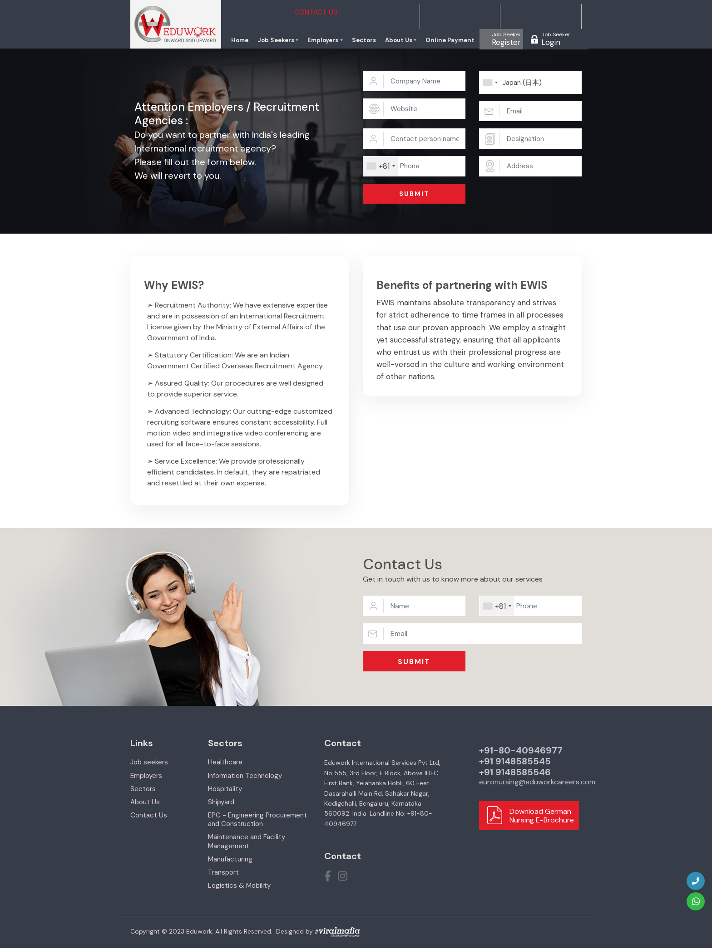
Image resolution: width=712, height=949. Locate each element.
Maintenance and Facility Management (246, 842)
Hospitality (225, 789)
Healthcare (225, 763)
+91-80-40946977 (521, 751)
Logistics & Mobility (239, 886)
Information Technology (245, 776)
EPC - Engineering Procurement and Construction (257, 820)
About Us (145, 802)
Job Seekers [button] (285, 40)
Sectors (369, 40)
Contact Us (148, 815)
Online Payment (452, 40)
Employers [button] (330, 40)
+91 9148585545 (515, 762)
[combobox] (380, 166)
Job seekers (149, 763)
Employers (146, 776)
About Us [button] (403, 40)
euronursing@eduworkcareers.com (537, 783)
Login (555, 39)
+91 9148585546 (515, 773)
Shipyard (221, 802)
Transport (223, 872)
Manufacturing (230, 859)
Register (506, 39)
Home (250, 40)
